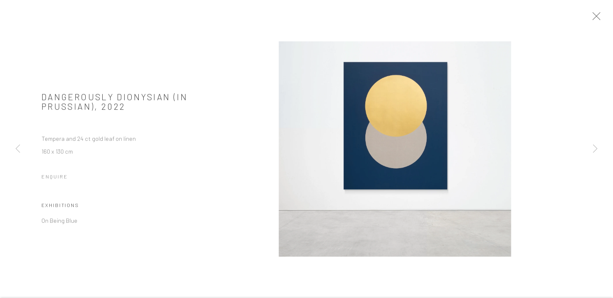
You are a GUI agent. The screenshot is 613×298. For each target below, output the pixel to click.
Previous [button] (18, 149)
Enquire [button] (54, 178)
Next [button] (595, 149)
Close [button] (598, 18)
